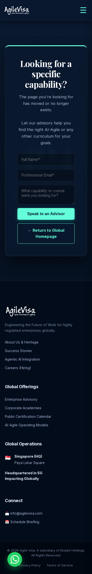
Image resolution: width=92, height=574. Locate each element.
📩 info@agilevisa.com (23, 513)
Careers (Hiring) (18, 368)
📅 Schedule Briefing (22, 522)
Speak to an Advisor (46, 214)
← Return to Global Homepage (46, 233)
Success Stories (18, 351)
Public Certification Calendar (28, 416)
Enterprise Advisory (21, 399)
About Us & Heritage (22, 342)
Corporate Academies (23, 408)
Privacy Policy (29, 565)
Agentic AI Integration (22, 359)
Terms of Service (60, 565)
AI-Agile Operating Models (26, 425)
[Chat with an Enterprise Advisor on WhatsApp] (14, 559)
